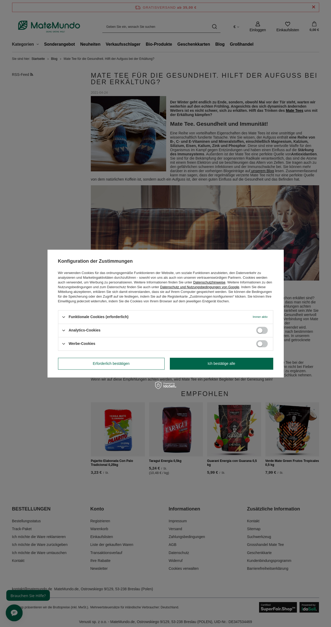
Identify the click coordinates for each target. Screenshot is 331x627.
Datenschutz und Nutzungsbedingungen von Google (199, 287)
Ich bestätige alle (221, 363)
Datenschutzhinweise (209, 282)
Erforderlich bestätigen (111, 363)
